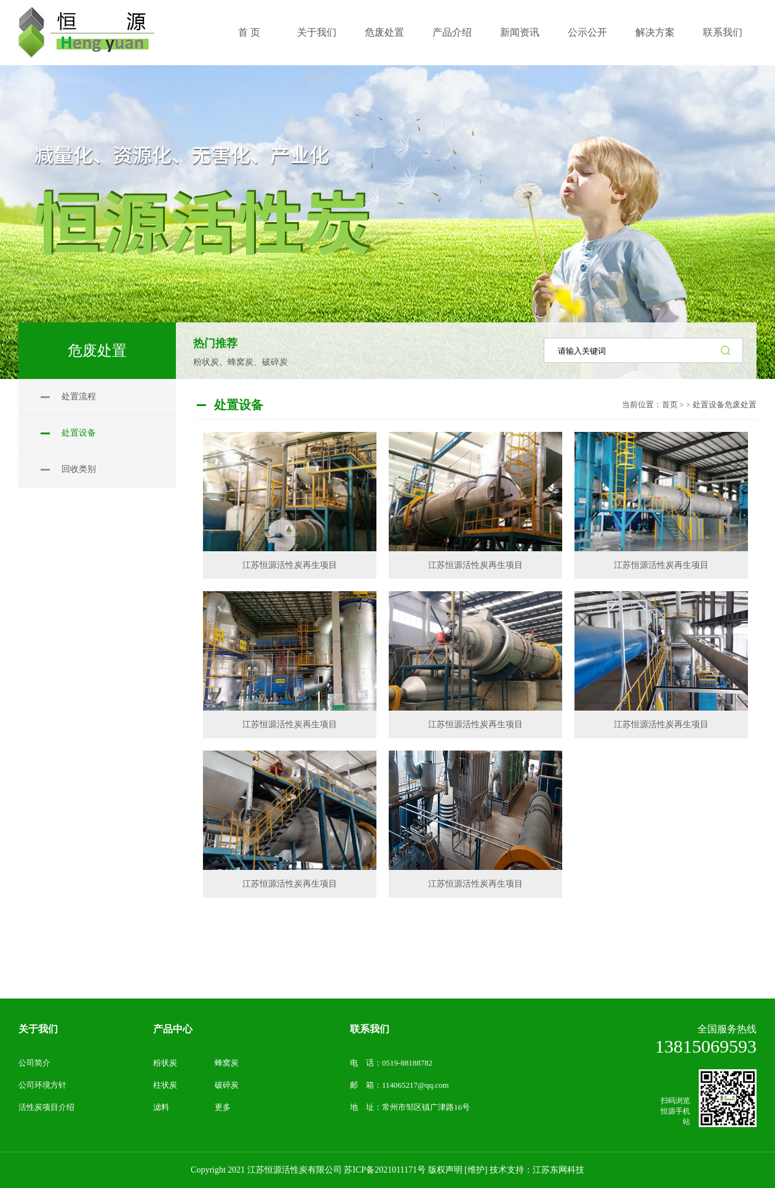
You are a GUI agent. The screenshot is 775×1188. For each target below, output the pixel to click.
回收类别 (79, 469)
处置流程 (79, 396)
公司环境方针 (42, 1085)
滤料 (161, 1107)
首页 (670, 404)
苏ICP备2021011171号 (385, 1169)
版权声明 (445, 1169)
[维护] (475, 1169)
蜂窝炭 (227, 1062)
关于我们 (38, 1029)
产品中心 (173, 1029)
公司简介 (34, 1062)
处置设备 (79, 432)
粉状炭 (165, 1062)
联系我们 (369, 1029)
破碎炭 (227, 1085)
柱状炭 (165, 1085)
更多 (223, 1107)
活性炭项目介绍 (46, 1107)
